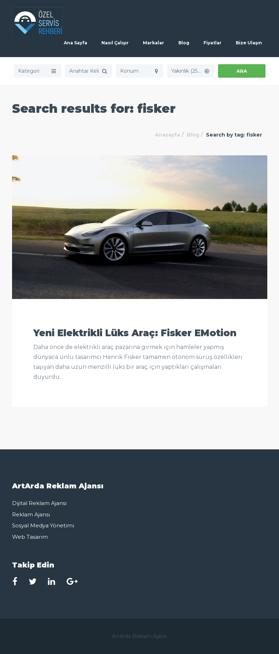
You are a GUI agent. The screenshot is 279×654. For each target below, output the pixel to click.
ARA (241, 71)
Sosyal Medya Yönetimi (43, 525)
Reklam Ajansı (31, 514)
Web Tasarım (30, 536)
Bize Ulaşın (249, 42)
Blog (183, 42)
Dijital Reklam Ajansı (39, 503)
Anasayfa (167, 135)
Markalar (153, 42)
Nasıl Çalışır (115, 42)
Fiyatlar (212, 42)
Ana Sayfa (75, 42)
